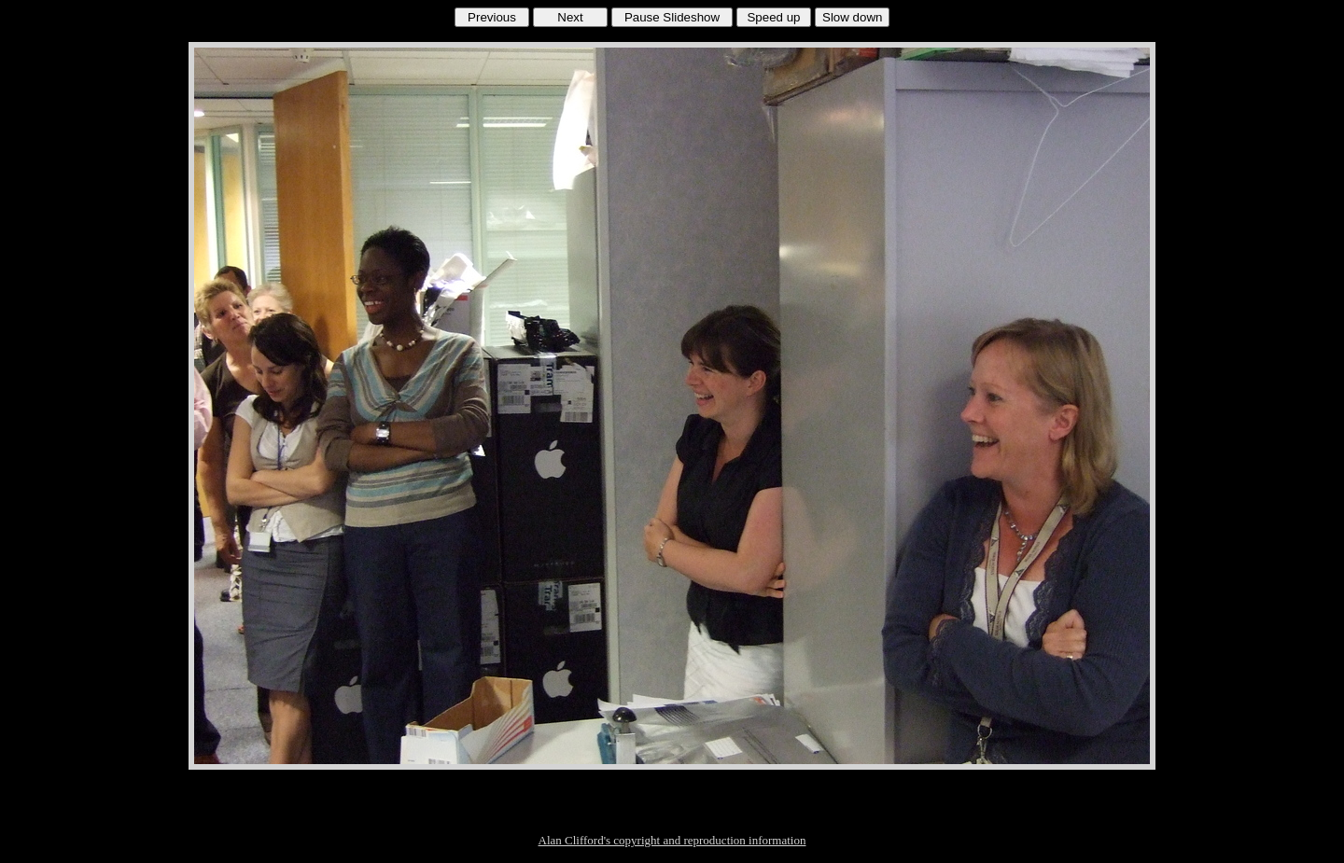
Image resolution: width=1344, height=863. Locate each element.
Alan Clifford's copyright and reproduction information (672, 840)
